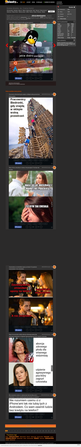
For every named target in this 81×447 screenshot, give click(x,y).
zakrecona (61, 35)
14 (43, 430)
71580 (68, 11)
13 (40, 430)
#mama (35, 223)
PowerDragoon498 (71, 43)
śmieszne (28, 436)
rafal (60, 29)
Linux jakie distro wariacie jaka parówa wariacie (21, 22)
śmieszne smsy (12, 439)
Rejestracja (59, 3)
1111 (65, 43)
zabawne (51, 436)
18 (54, 430)
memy (41, 17)
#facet (22, 327)
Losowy (28, 2)
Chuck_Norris (61, 34)
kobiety (7, 436)
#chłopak (29, 223)
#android (31, 414)
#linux (27, 74)
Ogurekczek (65, 45)
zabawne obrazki (23, 436)
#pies (16, 387)
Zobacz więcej (63, 18)
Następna (54, 42)
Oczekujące (39, 2)
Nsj (61, 45)
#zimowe (40, 327)
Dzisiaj (68, 37)
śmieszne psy (42, 438)
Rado (60, 32)
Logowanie (59, 2)
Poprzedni (7, 42)
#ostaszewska (39, 387)
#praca (16, 223)
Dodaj (33, 2)
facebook (7, 439)
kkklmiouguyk (60, 43)
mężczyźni (46, 436)
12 (37, 430)
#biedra (30, 160)
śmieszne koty (49, 438)
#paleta (41, 160)
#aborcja (32, 387)
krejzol (60, 26)
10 (31, 430)
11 (34, 430)
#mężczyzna (28, 327)
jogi (67, 42)
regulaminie (40, 445)
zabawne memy (33, 436)
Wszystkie (73, 37)
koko (59, 27)
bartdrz (58, 45)
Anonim (60, 25)
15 (46, 430)
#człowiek (21, 387)
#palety (35, 160)
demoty (36, 438)
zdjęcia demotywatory (39, 15)
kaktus (60, 31)
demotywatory (28, 18)
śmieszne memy (14, 436)
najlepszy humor (20, 438)
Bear (59, 28)
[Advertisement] (31, 238)
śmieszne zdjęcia (40, 436)
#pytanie (21, 74)
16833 (68, 9)
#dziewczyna (22, 223)
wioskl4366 (63, 42)
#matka (40, 223)
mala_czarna (61, 33)
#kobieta (16, 327)
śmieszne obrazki (24, 17)
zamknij (78, 444)
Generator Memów (49, 2)
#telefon (41, 414)
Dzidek (58, 42)
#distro (40, 74)
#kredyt (19, 414)
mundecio (70, 42)
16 (48, 430)
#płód (27, 387)
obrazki (24, 438)
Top (22, 2)
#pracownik (17, 160)
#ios (36, 414)
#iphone (25, 414)
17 (51, 430)
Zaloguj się (11, 84)
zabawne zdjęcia (11, 438)
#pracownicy (24, 160)
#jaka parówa (33, 74)
